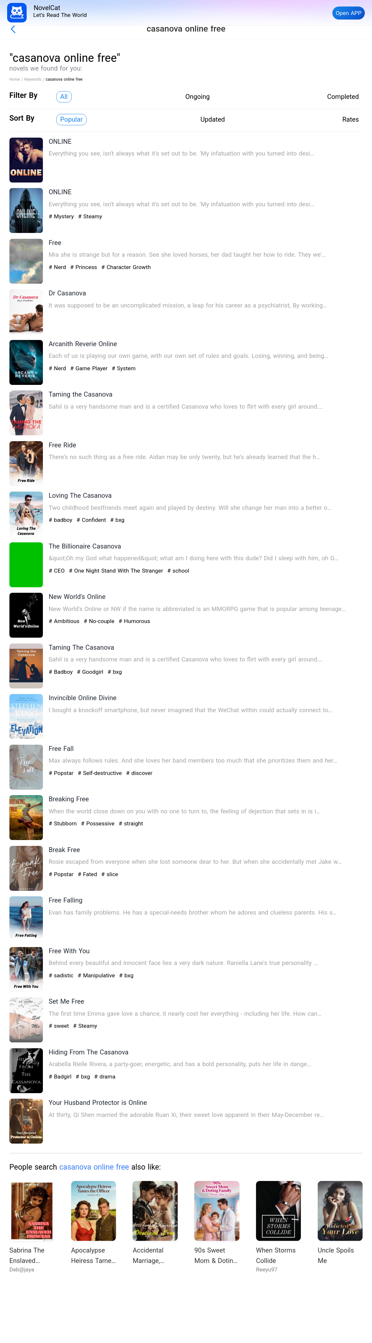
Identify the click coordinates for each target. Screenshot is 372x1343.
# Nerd (58, 267)
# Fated (88, 874)
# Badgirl (61, 1076)
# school (178, 570)
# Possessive (98, 823)
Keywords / (35, 79)
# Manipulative (97, 975)
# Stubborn (64, 823)
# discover (139, 773)
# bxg (117, 520)
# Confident (92, 520)
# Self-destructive (101, 773)
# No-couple (99, 621)
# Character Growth (126, 267)
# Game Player (89, 368)
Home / (16, 79)
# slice (109, 874)
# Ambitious (65, 621)
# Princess (84, 267)
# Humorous (134, 621)
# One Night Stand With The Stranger (117, 570)
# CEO (58, 570)
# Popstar (62, 773)
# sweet (60, 1026)
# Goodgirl (91, 672)
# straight (131, 823)
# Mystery (62, 216)
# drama (105, 1076)
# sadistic (62, 975)
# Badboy (62, 672)
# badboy (61, 520)
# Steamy (90, 216)
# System (124, 368)
